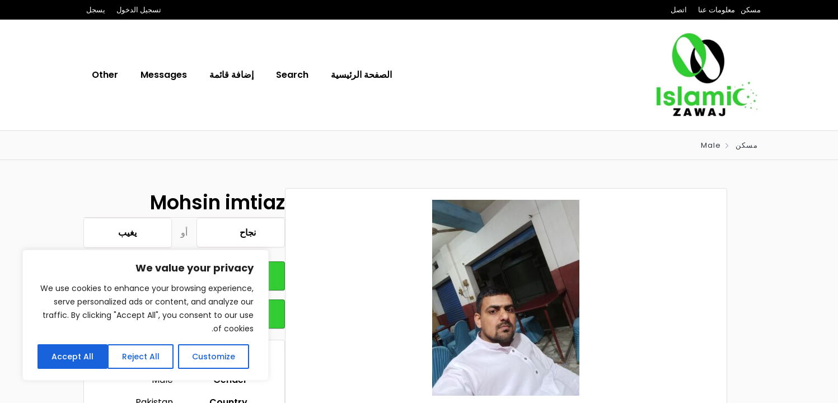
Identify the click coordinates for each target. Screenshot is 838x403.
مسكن (751, 10)
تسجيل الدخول (138, 10)
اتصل (679, 10)
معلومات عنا (716, 10)
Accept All (72, 356)
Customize (213, 356)
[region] (145, 315)
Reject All (141, 356)
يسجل (95, 10)
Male (711, 145)
